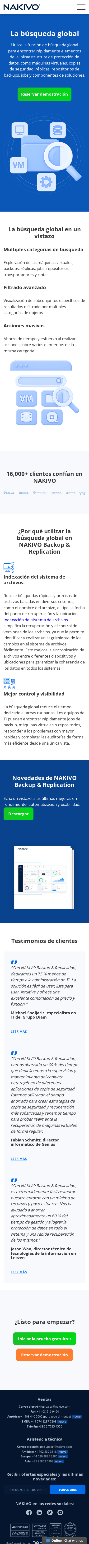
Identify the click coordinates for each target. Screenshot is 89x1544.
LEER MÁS (19, 1031)
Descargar (18, 813)
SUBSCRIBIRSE (68, 1489)
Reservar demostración (44, 94)
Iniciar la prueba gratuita (44, 1338)
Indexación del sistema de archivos (36, 619)
